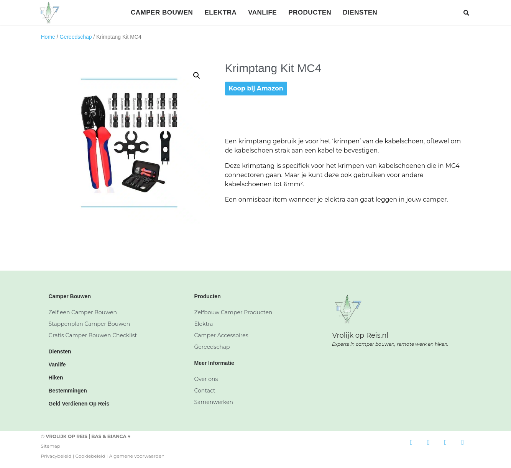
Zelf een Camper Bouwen (83, 312)
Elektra (220, 12)
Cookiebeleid (90, 456)
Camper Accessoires (221, 335)
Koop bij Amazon (256, 88)
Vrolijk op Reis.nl (360, 335)
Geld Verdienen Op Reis (79, 404)
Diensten (360, 12)
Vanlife (262, 12)
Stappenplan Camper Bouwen (89, 323)
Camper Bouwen (162, 12)
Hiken (56, 377)
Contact (204, 390)
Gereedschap (76, 37)
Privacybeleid (56, 456)
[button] (466, 12)
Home (48, 37)
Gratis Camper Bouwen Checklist (93, 335)
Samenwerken (213, 402)
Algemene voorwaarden (136, 456)
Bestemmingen (68, 391)
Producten (309, 12)
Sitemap (50, 446)
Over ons (206, 379)
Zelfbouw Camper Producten (233, 312)
